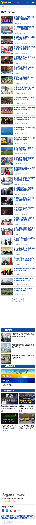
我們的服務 (21, 516)
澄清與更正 (13, 518)
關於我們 (30, 516)
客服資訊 (4, 518)
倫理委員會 (23, 518)
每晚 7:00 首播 (7, 385)
